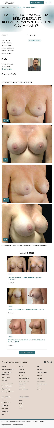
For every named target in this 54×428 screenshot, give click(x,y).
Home (3, 7)
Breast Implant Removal (7, 369)
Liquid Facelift (5, 405)
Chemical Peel (5, 411)
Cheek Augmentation (42, 372)
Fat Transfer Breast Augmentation (6, 373)
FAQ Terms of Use (6, 424)
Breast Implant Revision (34, 40)
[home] (8, 2)
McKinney (21, 409)
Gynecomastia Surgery (7, 383)
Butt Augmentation (24, 378)
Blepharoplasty (41, 381)
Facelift (39, 387)
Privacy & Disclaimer (18, 424)
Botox (3, 414)
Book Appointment (36, 2)
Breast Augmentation (7, 386)
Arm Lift (21, 375)
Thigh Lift (21, 369)
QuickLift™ (39, 375)
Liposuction (22, 387)
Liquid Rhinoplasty (6, 403)
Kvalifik (41, 421)
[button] (49, 3)
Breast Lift (4, 380)
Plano (20, 406)
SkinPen (4, 400)
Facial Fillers (5, 408)
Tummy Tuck (22, 384)
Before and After (11, 7)
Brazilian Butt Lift (23, 390)
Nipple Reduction (6, 389)
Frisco (20, 403)
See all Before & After (27, 353)
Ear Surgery (40, 369)
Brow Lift (39, 390)
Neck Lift (39, 378)
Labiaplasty (22, 372)
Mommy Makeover (24, 381)
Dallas (20, 400)
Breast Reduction (6, 377)
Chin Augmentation (42, 384)
